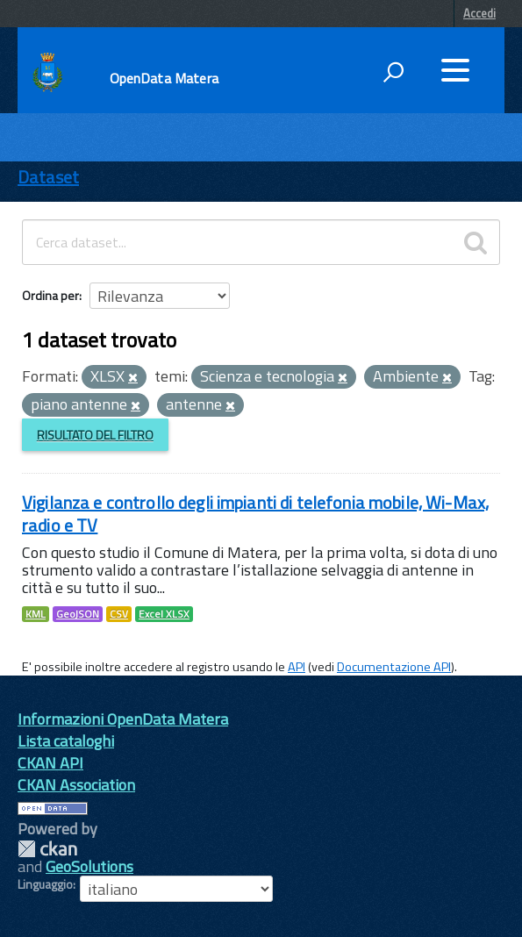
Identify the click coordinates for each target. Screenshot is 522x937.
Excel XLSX (164, 614)
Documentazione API (394, 666)
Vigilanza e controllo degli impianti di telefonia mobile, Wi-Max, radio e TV (255, 514)
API (296, 666)
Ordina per (50, 295)
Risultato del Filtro (95, 435)
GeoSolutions (89, 866)
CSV (119, 614)
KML (35, 614)
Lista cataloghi (66, 741)
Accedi (479, 13)
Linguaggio (45, 884)
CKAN (47, 849)
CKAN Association (76, 785)
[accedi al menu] (455, 70)
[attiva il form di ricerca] (393, 72)
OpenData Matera (164, 78)
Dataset (48, 176)
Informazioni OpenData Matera (123, 719)
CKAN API (50, 763)
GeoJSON (77, 614)
